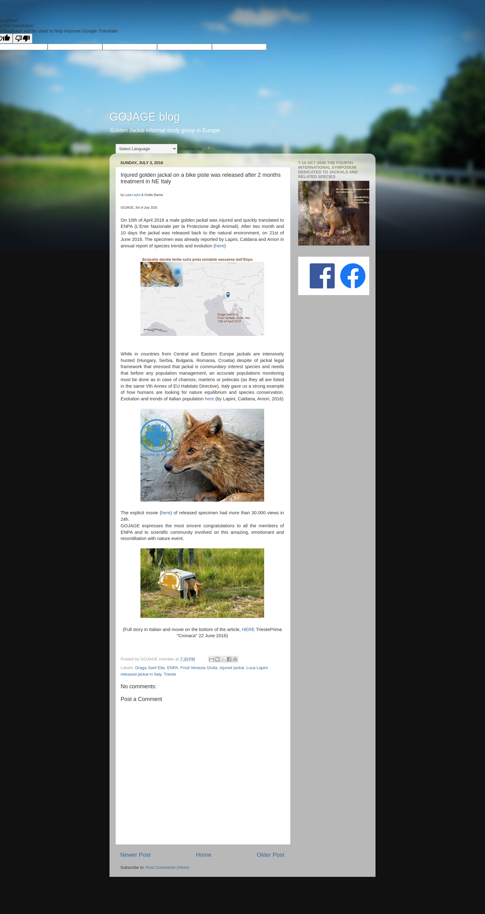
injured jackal (232, 667)
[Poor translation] (22, 38)
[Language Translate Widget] (146, 149)
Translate (218, 148)
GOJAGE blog (144, 117)
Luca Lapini (257, 667)
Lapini (136, 195)
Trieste (170, 674)
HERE (248, 629)
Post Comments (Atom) (167, 867)
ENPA (172, 667)
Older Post (270, 854)
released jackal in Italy (141, 674)
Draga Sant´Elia (150, 667)
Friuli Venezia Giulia (198, 667)
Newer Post (135, 854)
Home (203, 854)
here (219, 245)
